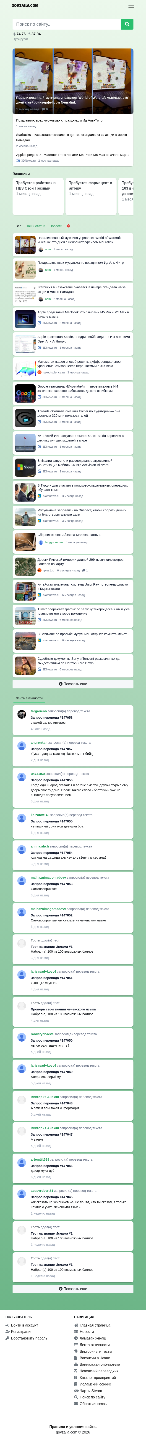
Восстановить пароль (26, 1338)
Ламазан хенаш (90, 1338)
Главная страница (92, 1325)
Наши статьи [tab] (35, 226)
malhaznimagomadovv (49, 877)
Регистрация (18, 1332)
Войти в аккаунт (21, 1325)
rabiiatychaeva (43, 1034)
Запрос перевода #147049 (52, 1072)
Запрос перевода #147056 (52, 780)
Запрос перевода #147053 (52, 884)
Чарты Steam (88, 1391)
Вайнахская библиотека (97, 1364)
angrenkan (39, 742)
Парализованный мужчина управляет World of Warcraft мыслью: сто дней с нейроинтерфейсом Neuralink (72, 100)
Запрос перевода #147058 (52, 717)
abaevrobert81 (42, 1190)
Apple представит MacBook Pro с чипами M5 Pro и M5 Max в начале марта (72, 155)
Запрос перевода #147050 (52, 1040)
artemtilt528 (40, 1159)
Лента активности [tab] (29, 698)
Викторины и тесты (93, 1351)
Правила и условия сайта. (72, 1427)
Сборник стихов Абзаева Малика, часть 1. (69, 535)
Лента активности (92, 1345)
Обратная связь (90, 1404)
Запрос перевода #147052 (52, 915)
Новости (84, 1332)
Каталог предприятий (95, 1378)
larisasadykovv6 (44, 971)
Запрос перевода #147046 (52, 1166)
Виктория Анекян (45, 1097)
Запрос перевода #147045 (52, 1197)
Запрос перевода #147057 (52, 749)
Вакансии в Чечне (92, 1358)
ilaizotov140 (40, 815)
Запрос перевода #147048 (52, 1103)
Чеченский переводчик (96, 1371)
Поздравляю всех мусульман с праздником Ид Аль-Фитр (59, 120)
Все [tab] (18, 226)
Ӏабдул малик (54, 542)
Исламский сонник (92, 1384)
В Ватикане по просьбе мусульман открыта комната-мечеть (82, 634)
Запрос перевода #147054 (52, 853)
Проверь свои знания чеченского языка (63, 1009)
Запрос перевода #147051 (52, 978)
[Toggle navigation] (131, 5)
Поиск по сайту (89, 1397)
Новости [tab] (56, 226)
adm (48, 249)
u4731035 (39, 774)
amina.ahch (40, 846)
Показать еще (73, 684)
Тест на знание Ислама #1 (52, 947)
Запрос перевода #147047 (52, 1134)
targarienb (39, 711)
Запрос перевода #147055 (52, 821)
